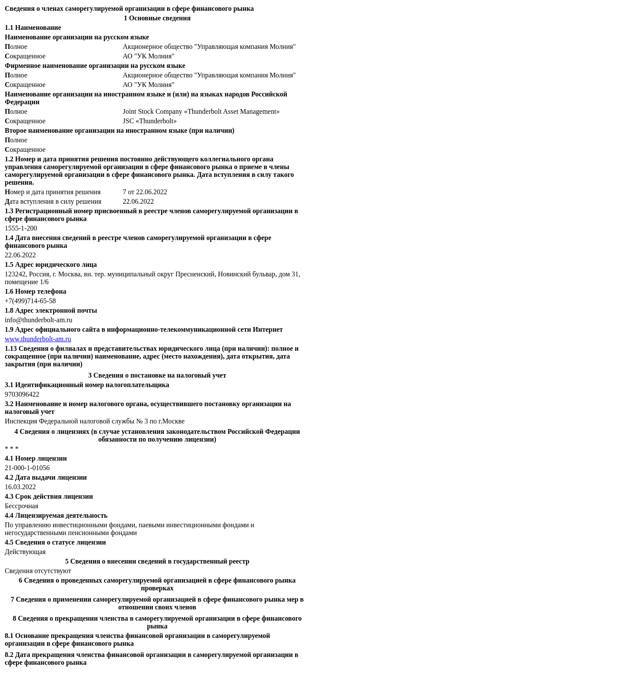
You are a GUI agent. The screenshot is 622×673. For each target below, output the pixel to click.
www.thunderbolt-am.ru (38, 339)
